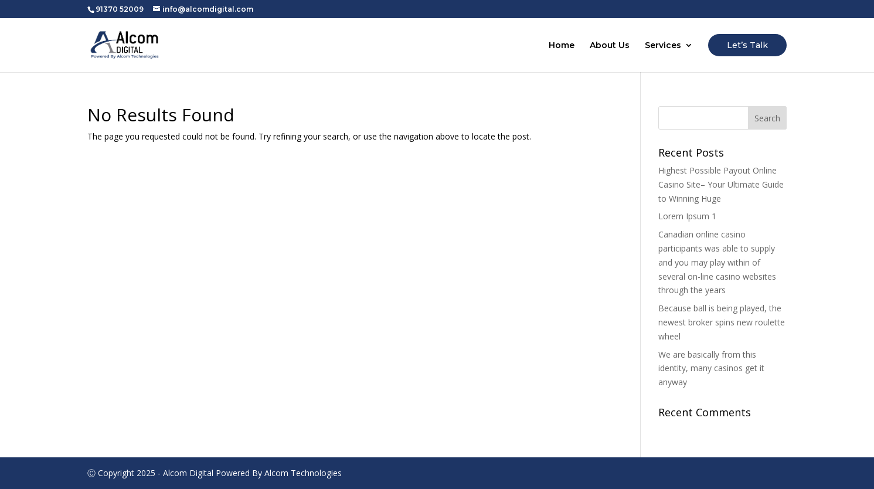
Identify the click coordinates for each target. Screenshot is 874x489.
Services (663, 45)
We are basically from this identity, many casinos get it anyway (711, 368)
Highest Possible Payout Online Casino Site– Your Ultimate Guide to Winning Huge (721, 184)
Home (561, 45)
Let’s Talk (747, 45)
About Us (610, 45)
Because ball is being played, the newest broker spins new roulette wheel (721, 322)
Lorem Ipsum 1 (687, 216)
